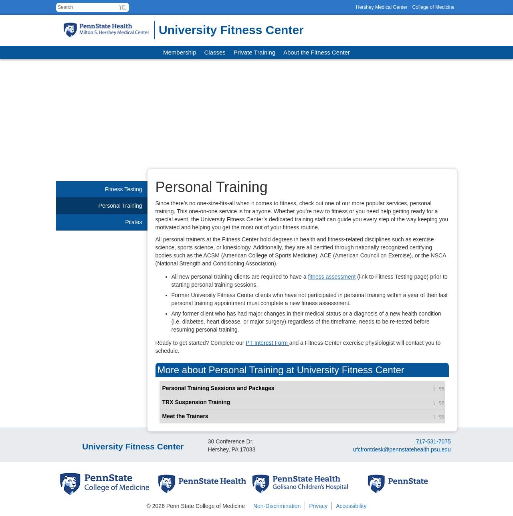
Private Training (254, 52)
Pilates (133, 222)
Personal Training (120, 205)
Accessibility (351, 506)
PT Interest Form (267, 343)
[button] (123, 7)
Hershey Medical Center (382, 7)
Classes (215, 52)
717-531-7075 (433, 441)
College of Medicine (433, 7)
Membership (179, 52)
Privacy (318, 506)
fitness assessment (331, 276)
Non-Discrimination (277, 506)
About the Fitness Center (316, 52)
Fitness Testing (123, 189)
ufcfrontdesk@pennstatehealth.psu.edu (402, 449)
